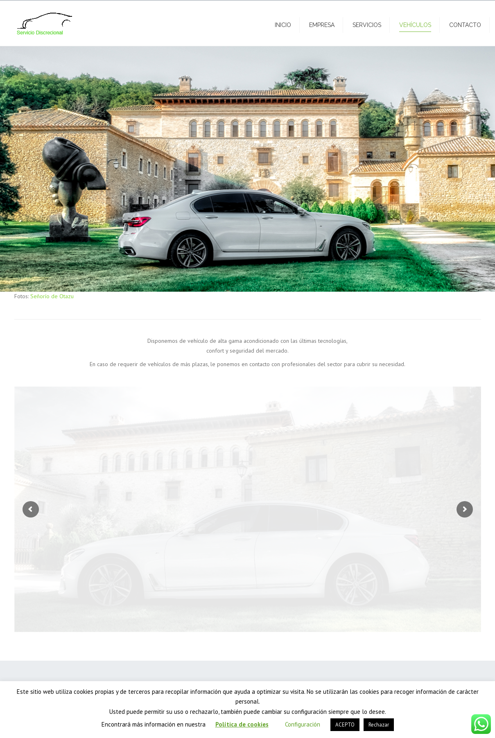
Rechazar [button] (378, 724)
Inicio (283, 25)
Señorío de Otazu (52, 296)
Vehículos (415, 25)
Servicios (367, 25)
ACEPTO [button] (345, 724)
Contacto (465, 25)
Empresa (322, 25)
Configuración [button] (302, 724)
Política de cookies (242, 724)
